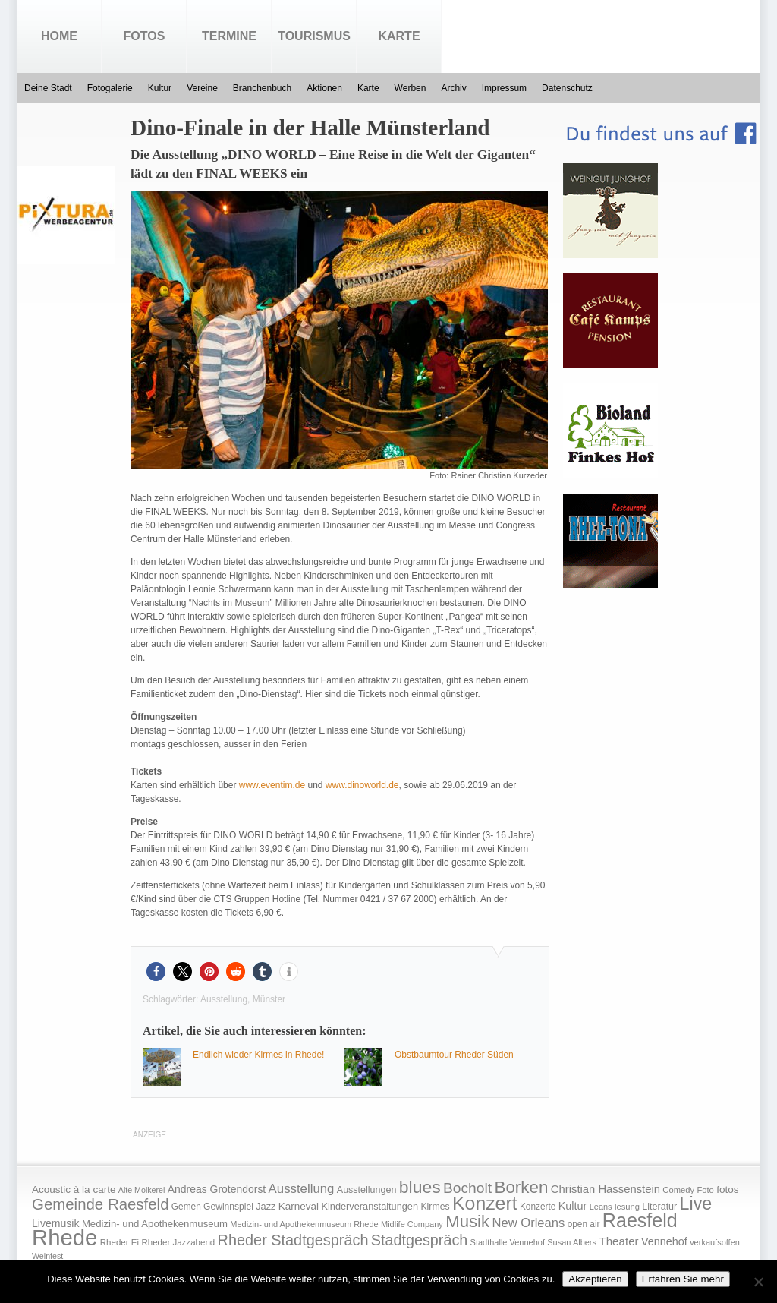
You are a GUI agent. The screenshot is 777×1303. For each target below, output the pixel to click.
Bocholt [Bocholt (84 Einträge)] (467, 1188)
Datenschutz (567, 88)
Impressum (504, 88)
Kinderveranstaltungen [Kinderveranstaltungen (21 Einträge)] (369, 1206)
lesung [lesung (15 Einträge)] (627, 1206)
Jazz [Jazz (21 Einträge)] (265, 1206)
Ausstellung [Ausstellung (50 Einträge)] (302, 1189)
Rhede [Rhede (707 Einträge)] (64, 1237)
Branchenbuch (262, 88)
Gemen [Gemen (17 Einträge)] (186, 1206)
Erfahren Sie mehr (683, 1279)
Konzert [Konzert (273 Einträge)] (484, 1203)
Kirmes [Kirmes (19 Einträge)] (434, 1206)
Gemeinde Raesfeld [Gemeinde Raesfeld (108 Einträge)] (100, 1204)
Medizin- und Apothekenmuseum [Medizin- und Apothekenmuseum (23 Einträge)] (155, 1223)
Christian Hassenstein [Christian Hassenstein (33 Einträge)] (605, 1189)
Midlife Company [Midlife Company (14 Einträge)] (412, 1224)
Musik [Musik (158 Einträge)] (467, 1221)
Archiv (453, 88)
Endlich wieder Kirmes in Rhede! (258, 1054)
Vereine (202, 88)
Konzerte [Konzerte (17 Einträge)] (537, 1206)
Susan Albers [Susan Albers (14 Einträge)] (571, 1242)
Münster (269, 999)
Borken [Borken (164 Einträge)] (521, 1187)
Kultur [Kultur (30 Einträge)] (572, 1206)
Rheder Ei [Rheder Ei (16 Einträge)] (119, 1242)
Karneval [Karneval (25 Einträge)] (298, 1206)
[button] (155, 971)
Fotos (144, 36)
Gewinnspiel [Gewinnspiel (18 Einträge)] (228, 1206)
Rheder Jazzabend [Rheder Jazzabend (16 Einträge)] (178, 1242)
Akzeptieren (594, 1279)
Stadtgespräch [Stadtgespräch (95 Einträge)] (419, 1240)
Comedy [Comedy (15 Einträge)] (678, 1189)
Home (59, 36)
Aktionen (324, 88)
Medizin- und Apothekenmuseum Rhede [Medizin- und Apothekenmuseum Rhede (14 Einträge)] (304, 1224)
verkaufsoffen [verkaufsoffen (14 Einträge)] (715, 1242)
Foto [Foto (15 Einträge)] (705, 1189)
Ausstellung (223, 999)
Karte (399, 36)
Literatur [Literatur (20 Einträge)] (659, 1206)
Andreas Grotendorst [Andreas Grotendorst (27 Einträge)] (217, 1189)
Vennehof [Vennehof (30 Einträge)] (664, 1241)
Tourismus (314, 36)
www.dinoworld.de (362, 785)
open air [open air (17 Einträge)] (584, 1224)
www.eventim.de (272, 785)
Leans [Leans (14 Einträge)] (601, 1206)
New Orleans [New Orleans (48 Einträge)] (528, 1223)
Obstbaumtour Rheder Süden (454, 1054)
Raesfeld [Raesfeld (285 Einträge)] (640, 1220)
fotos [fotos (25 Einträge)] (727, 1189)
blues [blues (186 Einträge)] (420, 1187)
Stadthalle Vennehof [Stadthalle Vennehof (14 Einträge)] (507, 1242)
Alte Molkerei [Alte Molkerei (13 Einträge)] (141, 1189)
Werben (410, 88)
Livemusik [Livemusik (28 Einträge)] (56, 1223)
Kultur (159, 88)
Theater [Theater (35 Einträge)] (618, 1241)
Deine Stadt (48, 88)
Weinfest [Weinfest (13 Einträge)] (47, 1255)
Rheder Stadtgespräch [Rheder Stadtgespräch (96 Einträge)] (293, 1240)
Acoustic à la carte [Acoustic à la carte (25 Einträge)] (73, 1189)
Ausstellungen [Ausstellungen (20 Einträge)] (367, 1190)
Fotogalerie (110, 88)
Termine (229, 36)
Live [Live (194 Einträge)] (696, 1203)
